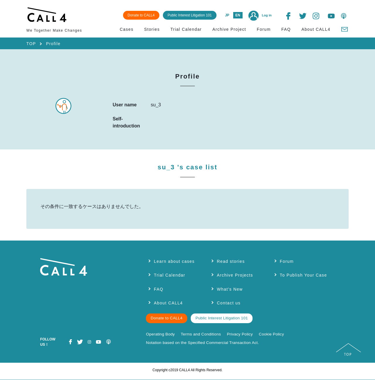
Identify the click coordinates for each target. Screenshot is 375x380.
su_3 (187, 167)
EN (237, 15)
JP (227, 15)
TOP (31, 43)
